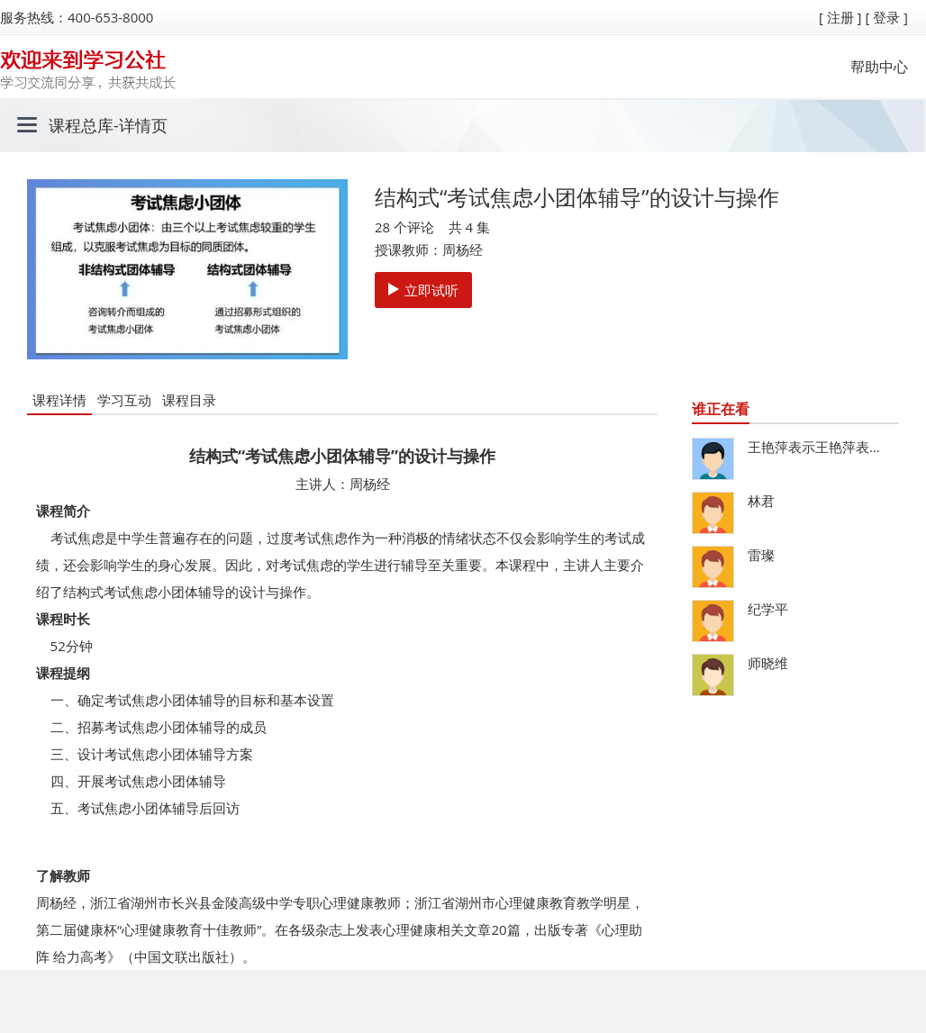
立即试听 (423, 290)
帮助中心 (879, 67)
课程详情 (59, 400)
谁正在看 (720, 409)
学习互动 (124, 400)
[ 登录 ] (886, 17)
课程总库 (81, 125)
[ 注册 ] (840, 17)
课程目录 (189, 400)
